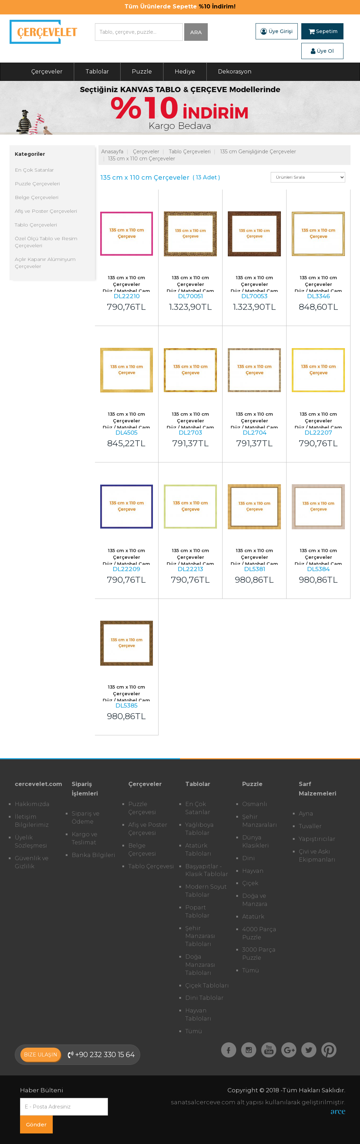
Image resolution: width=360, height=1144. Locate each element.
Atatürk (253, 916)
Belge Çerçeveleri (36, 197)
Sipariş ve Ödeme (85, 817)
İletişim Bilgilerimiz (32, 820)
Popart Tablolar (197, 911)
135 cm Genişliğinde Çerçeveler (258, 151)
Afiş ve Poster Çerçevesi (147, 829)
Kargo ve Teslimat (84, 838)
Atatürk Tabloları (198, 849)
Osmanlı (254, 804)
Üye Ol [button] (322, 51)
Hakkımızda (32, 804)
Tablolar (97, 71)
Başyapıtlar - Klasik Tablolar (206, 870)
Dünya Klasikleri (255, 841)
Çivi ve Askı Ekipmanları (317, 855)
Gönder (36, 1124)
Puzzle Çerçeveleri (37, 183)
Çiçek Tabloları (207, 985)
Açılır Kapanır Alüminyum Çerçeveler (45, 262)
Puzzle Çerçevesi (142, 808)
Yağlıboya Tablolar (199, 829)
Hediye (185, 71)
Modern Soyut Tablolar (206, 890)
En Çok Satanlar (34, 170)
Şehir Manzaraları (259, 820)
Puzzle (142, 71)
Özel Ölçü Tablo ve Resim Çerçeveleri (46, 242)
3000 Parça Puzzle (259, 953)
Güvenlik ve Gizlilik (32, 862)
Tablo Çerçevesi (151, 866)
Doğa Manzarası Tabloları (200, 964)
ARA (196, 32)
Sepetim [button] (323, 31)
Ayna (306, 813)
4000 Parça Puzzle (259, 933)
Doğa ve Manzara (255, 900)
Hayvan (253, 871)
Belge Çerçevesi (142, 849)
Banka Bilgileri (93, 855)
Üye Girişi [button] (276, 31)
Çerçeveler (47, 71)
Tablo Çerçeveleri (36, 225)
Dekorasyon (234, 71)
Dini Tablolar (204, 998)
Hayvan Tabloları (198, 1014)
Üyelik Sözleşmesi (31, 841)
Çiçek (250, 883)
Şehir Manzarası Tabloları (200, 936)
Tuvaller (310, 826)
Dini (248, 858)
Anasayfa (112, 151)
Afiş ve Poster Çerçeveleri (46, 211)
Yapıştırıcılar (317, 839)
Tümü (193, 1031)
